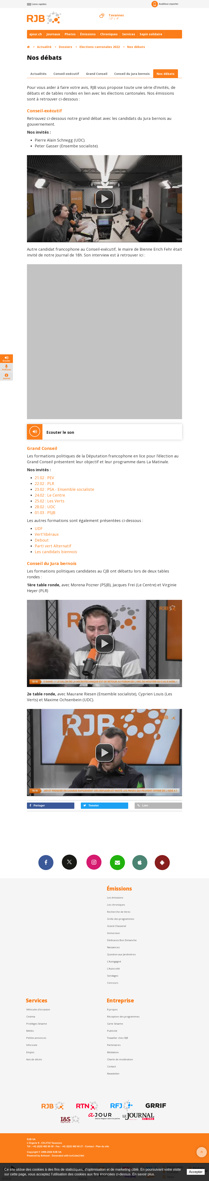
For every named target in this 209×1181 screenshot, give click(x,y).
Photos (70, 34)
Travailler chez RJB (117, 1037)
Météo (30, 1030)
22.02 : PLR (44, 483)
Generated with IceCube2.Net (68, 1155)
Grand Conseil (96, 74)
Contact (111, 1066)
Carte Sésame (115, 1023)
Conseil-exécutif (66, 74)
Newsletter (113, 1073)
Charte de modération (120, 1059)
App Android (162, 862)
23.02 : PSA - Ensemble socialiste (64, 489)
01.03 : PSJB (45, 512)
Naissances (113, 947)
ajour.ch (35, 34)
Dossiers (65, 47)
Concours (112, 982)
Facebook (45, 862)
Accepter (196, 1172)
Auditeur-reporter (164, 4)
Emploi (30, 1052)
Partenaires (113, 1045)
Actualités (38, 74)
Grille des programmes (120, 918)
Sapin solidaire (151, 34)
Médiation (113, 1052)
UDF (39, 528)
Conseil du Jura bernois (132, 74)
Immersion (113, 933)
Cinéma (30, 1016)
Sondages (112, 975)
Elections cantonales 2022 (100, 47)
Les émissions (115, 897)
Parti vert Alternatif (53, 545)
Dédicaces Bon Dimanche (122, 940)
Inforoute (31, 1045)
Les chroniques (116, 904)
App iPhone (139, 862)
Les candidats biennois (56, 551)
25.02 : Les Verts (49, 500)
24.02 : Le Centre (50, 495)
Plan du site (102, 1146)
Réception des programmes (123, 1016)
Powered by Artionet (38, 1155)
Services (128, 34)
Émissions (88, 34)
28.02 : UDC (45, 506)
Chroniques (109, 34)
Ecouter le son (50, 432)
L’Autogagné (114, 961)
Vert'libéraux (47, 534)
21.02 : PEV (44, 477)
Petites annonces (36, 1037)
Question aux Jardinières (121, 954)
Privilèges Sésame (36, 1023)
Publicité (112, 1030)
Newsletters (117, 862)
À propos (112, 1009)
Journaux (53, 34)
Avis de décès (34, 1059)
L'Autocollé (113, 968)
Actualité (44, 47)
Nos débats (136, 47)
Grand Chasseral (116, 926)
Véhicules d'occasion (38, 1009)
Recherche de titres (118, 911)
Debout (42, 540)
